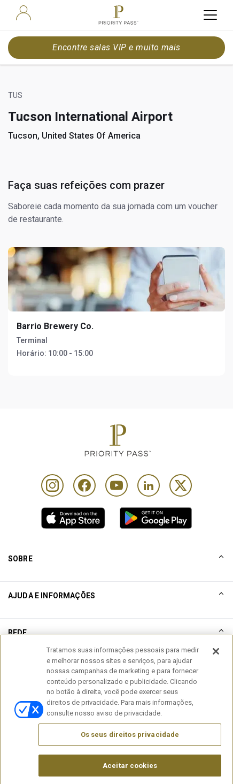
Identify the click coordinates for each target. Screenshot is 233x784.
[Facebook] (84, 485)
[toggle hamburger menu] (210, 15)
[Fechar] (216, 666)
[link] (73, 518)
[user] (23, 12)
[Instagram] (52, 485)
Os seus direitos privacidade (130, 749)
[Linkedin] (148, 485)
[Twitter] (180, 485)
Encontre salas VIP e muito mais (116, 47)
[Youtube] (116, 485)
